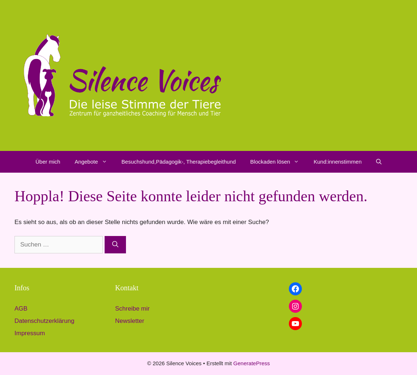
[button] (106, 162)
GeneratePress (251, 363)
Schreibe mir (132, 308)
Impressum (29, 333)
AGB (21, 308)
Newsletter (129, 320)
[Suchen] (115, 244)
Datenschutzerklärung (44, 320)
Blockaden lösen (278, 162)
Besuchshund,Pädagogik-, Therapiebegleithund (179, 162)
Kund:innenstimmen (337, 162)
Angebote (94, 162)
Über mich (47, 162)
